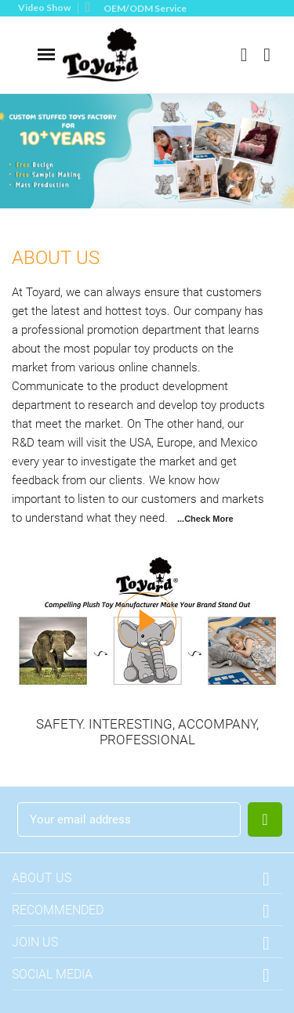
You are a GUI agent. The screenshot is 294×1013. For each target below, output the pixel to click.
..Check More (206, 518)
